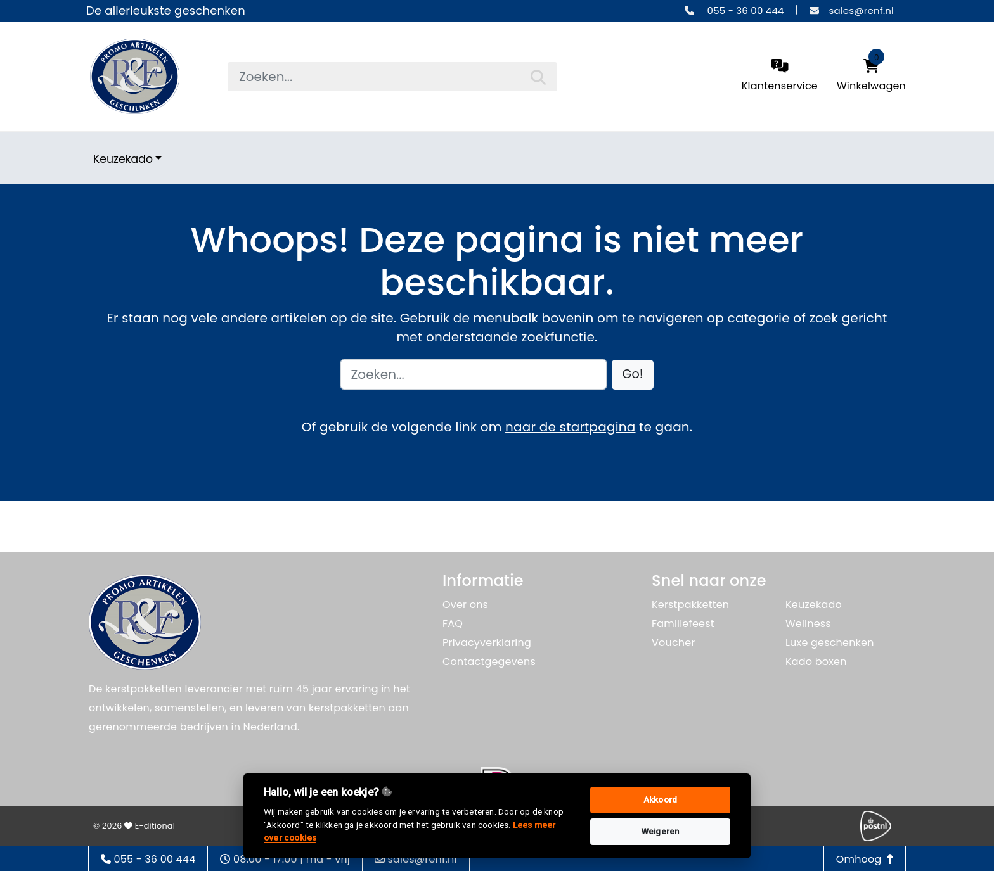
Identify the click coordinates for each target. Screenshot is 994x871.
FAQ (452, 623)
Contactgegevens (489, 661)
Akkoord (660, 799)
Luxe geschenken (829, 642)
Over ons (465, 604)
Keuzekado (123, 159)
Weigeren (661, 831)
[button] (633, 375)
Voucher (673, 642)
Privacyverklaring (486, 642)
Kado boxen (816, 661)
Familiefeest (683, 623)
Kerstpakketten (690, 604)
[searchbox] (392, 76)
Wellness (808, 623)
